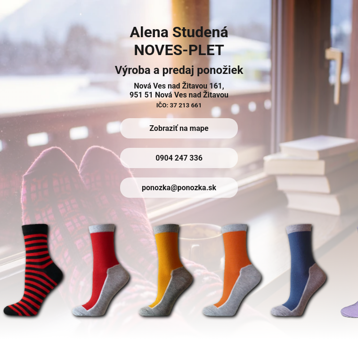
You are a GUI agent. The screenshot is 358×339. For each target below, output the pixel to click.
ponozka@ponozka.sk (179, 187)
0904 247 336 (179, 157)
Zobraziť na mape (178, 128)
